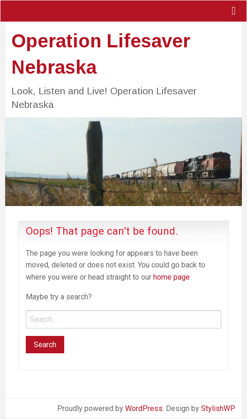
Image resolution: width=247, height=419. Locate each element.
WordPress (144, 408)
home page (171, 277)
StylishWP (218, 408)
